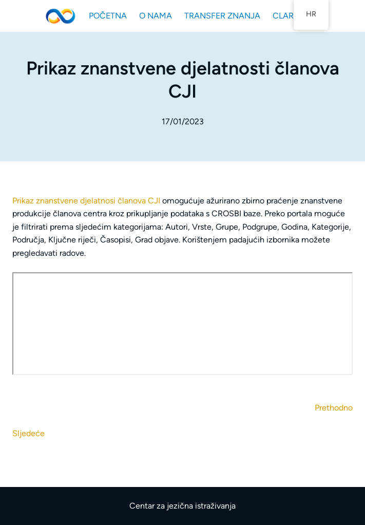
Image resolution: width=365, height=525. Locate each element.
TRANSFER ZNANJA (222, 16)
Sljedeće (28, 433)
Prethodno (334, 408)
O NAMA (155, 16)
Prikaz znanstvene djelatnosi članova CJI (87, 200)
